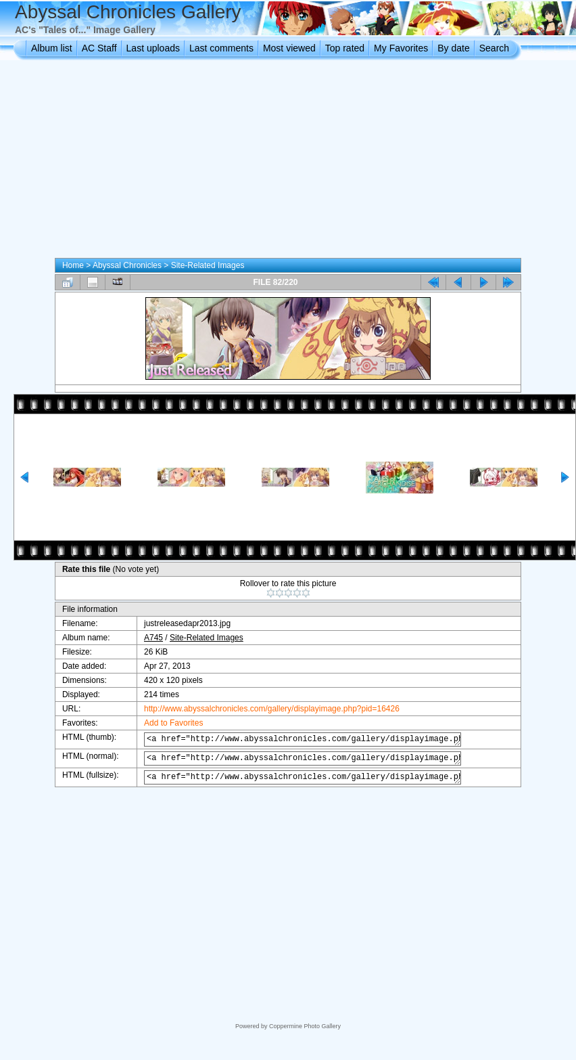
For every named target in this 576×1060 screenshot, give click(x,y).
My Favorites (401, 48)
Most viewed (289, 48)
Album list (51, 48)
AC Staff (99, 48)
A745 (146, 637)
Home (73, 265)
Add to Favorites (166, 723)
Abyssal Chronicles (127, 265)
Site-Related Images (208, 265)
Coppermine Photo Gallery (305, 1026)
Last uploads (153, 48)
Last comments (221, 48)
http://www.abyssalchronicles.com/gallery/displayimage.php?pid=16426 (265, 708)
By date (453, 48)
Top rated (344, 48)
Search (494, 48)
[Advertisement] (288, 162)
